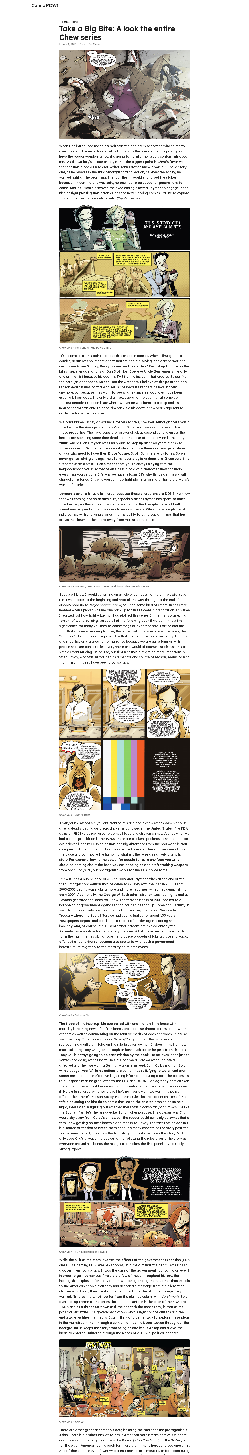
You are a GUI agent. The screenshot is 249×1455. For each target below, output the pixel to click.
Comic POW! (45, 5)
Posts (74, 22)
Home (63, 22)
